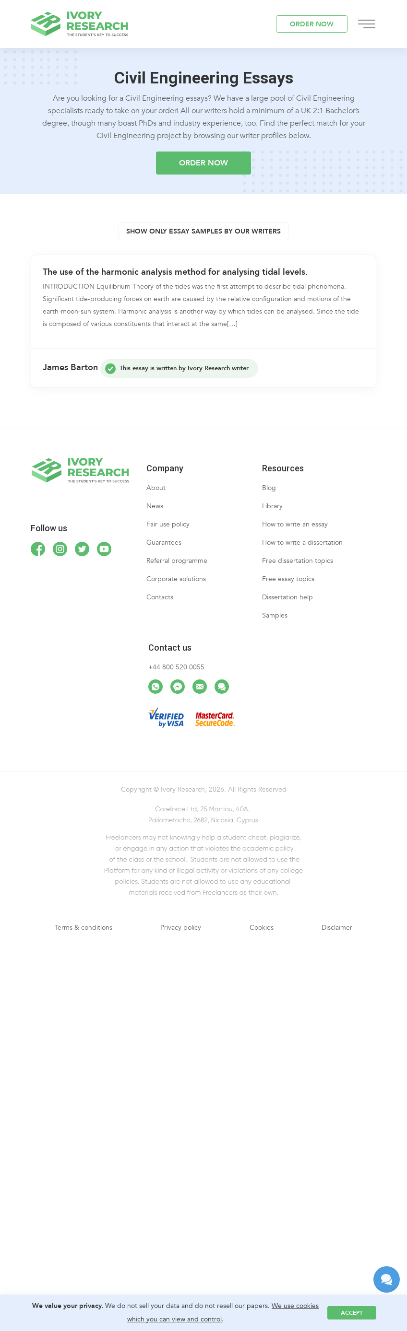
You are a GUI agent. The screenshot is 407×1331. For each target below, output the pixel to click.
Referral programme (176, 560)
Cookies (262, 927)
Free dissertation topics (297, 560)
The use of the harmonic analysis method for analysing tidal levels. (175, 272)
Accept (352, 1313)
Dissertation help (287, 597)
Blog (269, 487)
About (156, 487)
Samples (274, 615)
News (154, 506)
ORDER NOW (312, 24)
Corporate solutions (176, 579)
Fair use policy (168, 524)
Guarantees (163, 542)
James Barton (70, 368)
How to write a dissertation (302, 542)
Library (272, 506)
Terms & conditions (83, 927)
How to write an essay (295, 524)
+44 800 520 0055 (176, 667)
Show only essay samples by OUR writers (203, 231)
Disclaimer (337, 927)
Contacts (159, 597)
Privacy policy (180, 927)
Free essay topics (288, 579)
